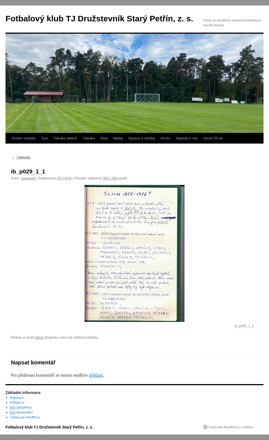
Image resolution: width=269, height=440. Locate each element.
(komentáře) (21, 412)
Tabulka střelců (65, 138)
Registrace (17, 397)
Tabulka (89, 138)
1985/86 (20, 158)
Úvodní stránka (23, 138)
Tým (44, 138)
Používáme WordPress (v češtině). (231, 427)
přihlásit (96, 375)
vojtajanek (28, 178)
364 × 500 (110, 178)
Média (118, 138)
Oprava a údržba (141, 138)
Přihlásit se (17, 402)
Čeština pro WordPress (25, 417)
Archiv (165, 138)
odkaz (39, 337)
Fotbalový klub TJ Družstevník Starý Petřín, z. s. (99, 18)
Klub (104, 138)
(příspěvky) (21, 407)
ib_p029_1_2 (244, 326)
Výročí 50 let (213, 138)
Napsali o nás (187, 138)
